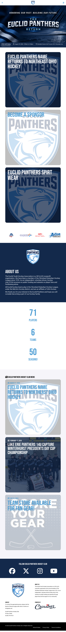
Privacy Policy (46, 629)
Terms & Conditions (56, 629)
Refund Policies (36, 629)
